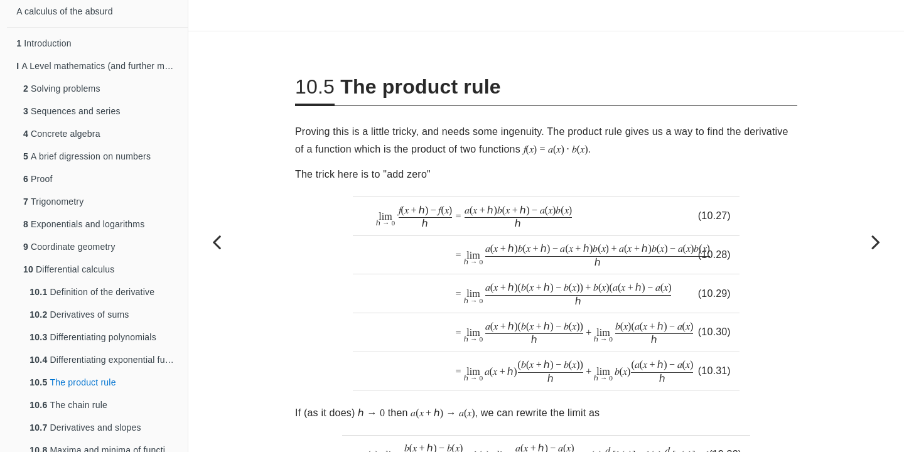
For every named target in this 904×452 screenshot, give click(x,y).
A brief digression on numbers (87, 156)
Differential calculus (68, 269)
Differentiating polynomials (93, 337)
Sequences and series (72, 111)
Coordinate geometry (69, 247)
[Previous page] (216, 241)
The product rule (73, 382)
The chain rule (68, 405)
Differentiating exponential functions (109, 360)
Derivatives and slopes (85, 427)
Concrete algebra (61, 134)
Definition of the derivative (92, 292)
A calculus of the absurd (64, 11)
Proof (38, 179)
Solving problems (61, 88)
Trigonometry (53, 201)
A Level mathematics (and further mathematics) (102, 66)
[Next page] (876, 241)
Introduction (44, 43)
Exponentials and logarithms (83, 224)
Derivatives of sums (79, 314)
